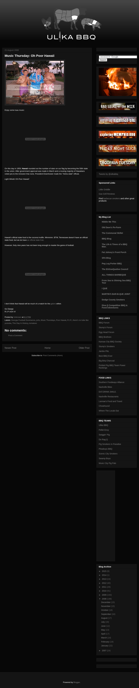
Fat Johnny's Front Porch (114, 252)
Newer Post (10, 348)
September (106, 614)
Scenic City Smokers (108, 453)
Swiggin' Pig (104, 435)
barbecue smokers (111, 198)
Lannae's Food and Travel (110, 401)
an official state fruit (35, 240)
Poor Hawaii (61, 320)
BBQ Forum (104, 323)
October (105, 610)
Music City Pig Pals (107, 463)
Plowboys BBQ (105, 449)
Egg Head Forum (106, 332)
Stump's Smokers (107, 346)
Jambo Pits (104, 351)
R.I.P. (69, 320)
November (106, 606)
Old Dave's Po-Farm (111, 227)
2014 (104, 575)
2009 (104, 595)
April (103, 634)
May (103, 630)
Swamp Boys (105, 458)
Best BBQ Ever (105, 356)
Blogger (76, 682)
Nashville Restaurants (108, 396)
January (105, 645)
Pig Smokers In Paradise (110, 444)
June (103, 626)
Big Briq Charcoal (107, 361)
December (106, 602)
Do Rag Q (103, 439)
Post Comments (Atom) (53, 355)
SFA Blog (106, 258)
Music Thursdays (48, 320)
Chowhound (104, 406)
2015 (104, 571)
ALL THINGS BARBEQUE (114, 275)
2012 (104, 583)
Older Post (84, 348)
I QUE (104, 288)
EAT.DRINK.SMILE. (107, 392)
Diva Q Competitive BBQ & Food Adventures (114, 306)
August (104, 618)
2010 (104, 591)
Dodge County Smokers (113, 300)
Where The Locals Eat (109, 411)
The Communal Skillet (112, 233)
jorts (38, 320)
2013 (104, 579)
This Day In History (20, 323)
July (103, 622)
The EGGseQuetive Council (115, 269)
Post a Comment (15, 335)
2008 (104, 599)
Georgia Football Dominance (23, 320)
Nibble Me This (109, 222)
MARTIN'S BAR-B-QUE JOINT (116, 294)
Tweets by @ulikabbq (108, 174)
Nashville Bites (105, 387)
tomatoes (33, 323)
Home (48, 348)
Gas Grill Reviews (107, 194)
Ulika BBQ (103, 425)
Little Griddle (104, 189)
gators (53, 304)
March (104, 638)
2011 (104, 587)
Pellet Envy (104, 430)
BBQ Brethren (105, 337)
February (105, 642)
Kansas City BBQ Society (110, 341)
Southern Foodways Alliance (111, 382)
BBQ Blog (106, 239)
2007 (104, 650)
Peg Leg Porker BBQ (112, 263)
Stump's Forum (105, 327)
